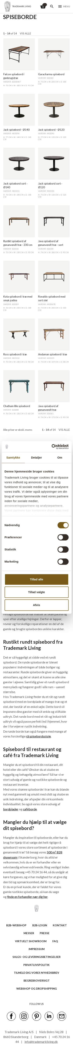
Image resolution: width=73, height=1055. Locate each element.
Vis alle (25, 33)
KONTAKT (60, 925)
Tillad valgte (36, 592)
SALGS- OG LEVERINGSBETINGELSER (36, 956)
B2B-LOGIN (39, 925)
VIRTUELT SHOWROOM (31, 941)
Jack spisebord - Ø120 (51, 129)
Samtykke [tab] (13, 457)
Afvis (36, 605)
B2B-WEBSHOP (16, 925)
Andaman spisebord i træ (52, 354)
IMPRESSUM (37, 949)
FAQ (55, 941)
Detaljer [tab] (36, 457)
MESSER (29, 933)
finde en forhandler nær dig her (27, 896)
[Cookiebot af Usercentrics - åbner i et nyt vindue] (52, 446)
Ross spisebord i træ (15, 354)
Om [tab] (59, 457)
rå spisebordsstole (38, 736)
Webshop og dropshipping (36, 988)
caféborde (30, 809)
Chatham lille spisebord (16, 406)
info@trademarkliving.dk (41, 1041)
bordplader (10, 809)
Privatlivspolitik (36, 964)
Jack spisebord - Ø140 (16, 129)
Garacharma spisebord (51, 74)
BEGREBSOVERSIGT (37, 980)
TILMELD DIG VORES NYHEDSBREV (36, 972)
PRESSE (44, 933)
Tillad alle (36, 579)
